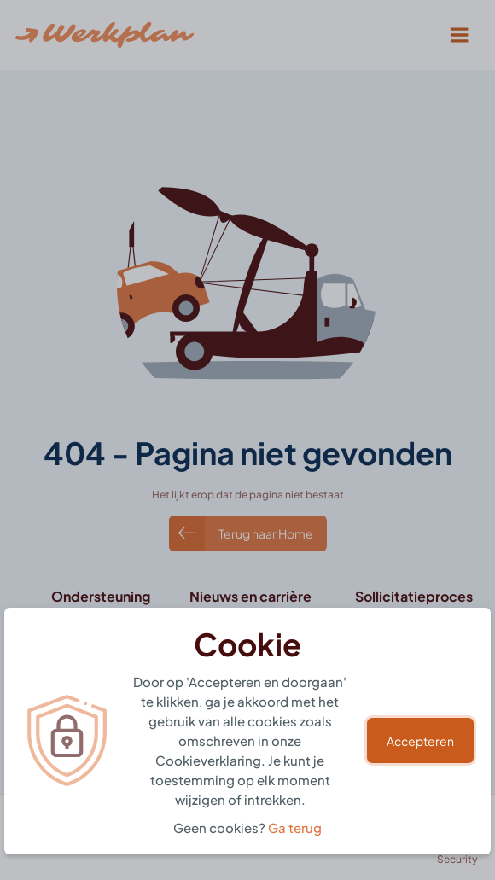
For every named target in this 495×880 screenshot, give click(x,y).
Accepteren (420, 740)
